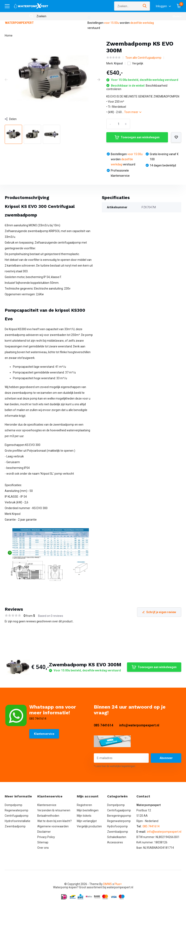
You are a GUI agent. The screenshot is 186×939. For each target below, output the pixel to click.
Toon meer (132, 112)
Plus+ (118, 884)
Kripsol (118, 63)
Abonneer (166, 758)
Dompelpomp (13, 805)
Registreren (84, 805)
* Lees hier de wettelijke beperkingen (114, 766)
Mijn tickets (84, 815)
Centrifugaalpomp (16, 815)
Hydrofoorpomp (117, 826)
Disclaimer (44, 831)
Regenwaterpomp (16, 810)
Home (8, 35)
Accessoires (115, 842)
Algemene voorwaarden (53, 826)
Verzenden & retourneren (53, 810)
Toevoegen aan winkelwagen (137, 137)
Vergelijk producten (89, 826)
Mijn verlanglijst (87, 821)
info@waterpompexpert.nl (139, 725)
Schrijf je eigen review (159, 612)
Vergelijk (135, 63)
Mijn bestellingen (88, 810)
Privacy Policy (46, 837)
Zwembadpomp (15, 826)
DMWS (107, 884)
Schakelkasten (116, 837)
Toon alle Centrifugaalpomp (143, 57)
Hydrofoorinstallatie (17, 821)
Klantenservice (44, 733)
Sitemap (42, 842)
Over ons (43, 847)
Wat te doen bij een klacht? (54, 821)
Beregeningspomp (119, 815)
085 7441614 (103, 725)
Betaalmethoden (48, 815)
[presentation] (6, 79)
